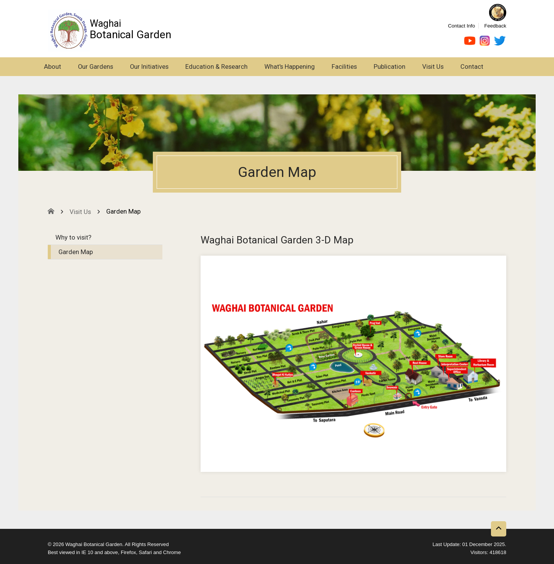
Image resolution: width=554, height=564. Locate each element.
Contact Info (461, 26)
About (52, 66)
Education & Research (216, 66)
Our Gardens (95, 66)
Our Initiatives (149, 66)
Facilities (344, 66)
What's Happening (289, 66)
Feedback (495, 26)
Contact (471, 66)
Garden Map (75, 252)
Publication (389, 66)
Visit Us (433, 66)
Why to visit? (73, 237)
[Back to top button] (498, 528)
